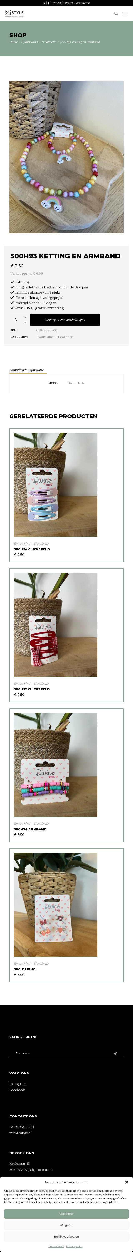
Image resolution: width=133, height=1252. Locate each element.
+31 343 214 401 (21, 1127)
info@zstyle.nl (20, 1133)
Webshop (56, 3)
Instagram (17, 1084)
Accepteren (66, 1213)
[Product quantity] (15, 320)
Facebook (17, 1090)
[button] (127, 1182)
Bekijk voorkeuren (66, 1236)
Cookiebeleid (56, 1246)
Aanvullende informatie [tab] (26, 370)
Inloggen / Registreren (77, 3)
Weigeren (66, 1225)
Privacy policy (74, 1246)
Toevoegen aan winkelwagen (65, 319)
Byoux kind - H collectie (55, 337)
